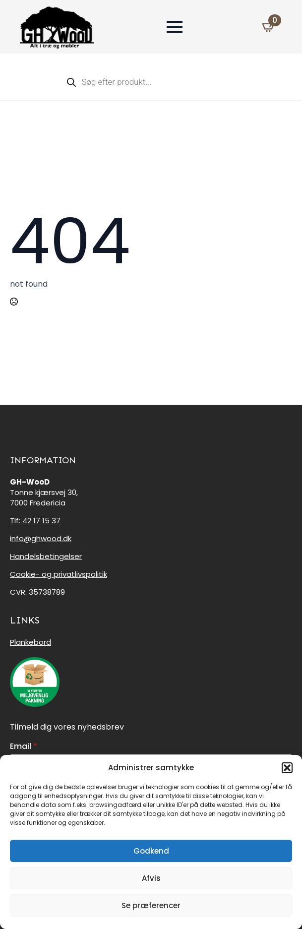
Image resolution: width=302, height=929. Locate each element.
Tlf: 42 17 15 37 (35, 520)
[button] (287, 768)
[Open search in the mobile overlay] (151, 81)
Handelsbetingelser (46, 556)
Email (23, 746)
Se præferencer (151, 905)
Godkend (151, 851)
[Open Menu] (174, 27)
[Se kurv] (268, 26)
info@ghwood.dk (40, 538)
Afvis (151, 878)
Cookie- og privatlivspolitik (58, 574)
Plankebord (30, 642)
